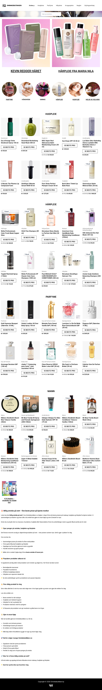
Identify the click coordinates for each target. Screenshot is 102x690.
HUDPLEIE (76, 99)
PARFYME (9, 99)
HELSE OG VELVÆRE (93, 99)
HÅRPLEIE (59, 99)
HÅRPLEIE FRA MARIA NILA (76, 71)
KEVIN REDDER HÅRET (26, 71)
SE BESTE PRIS (8, 147)
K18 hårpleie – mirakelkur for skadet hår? (9, 503)
